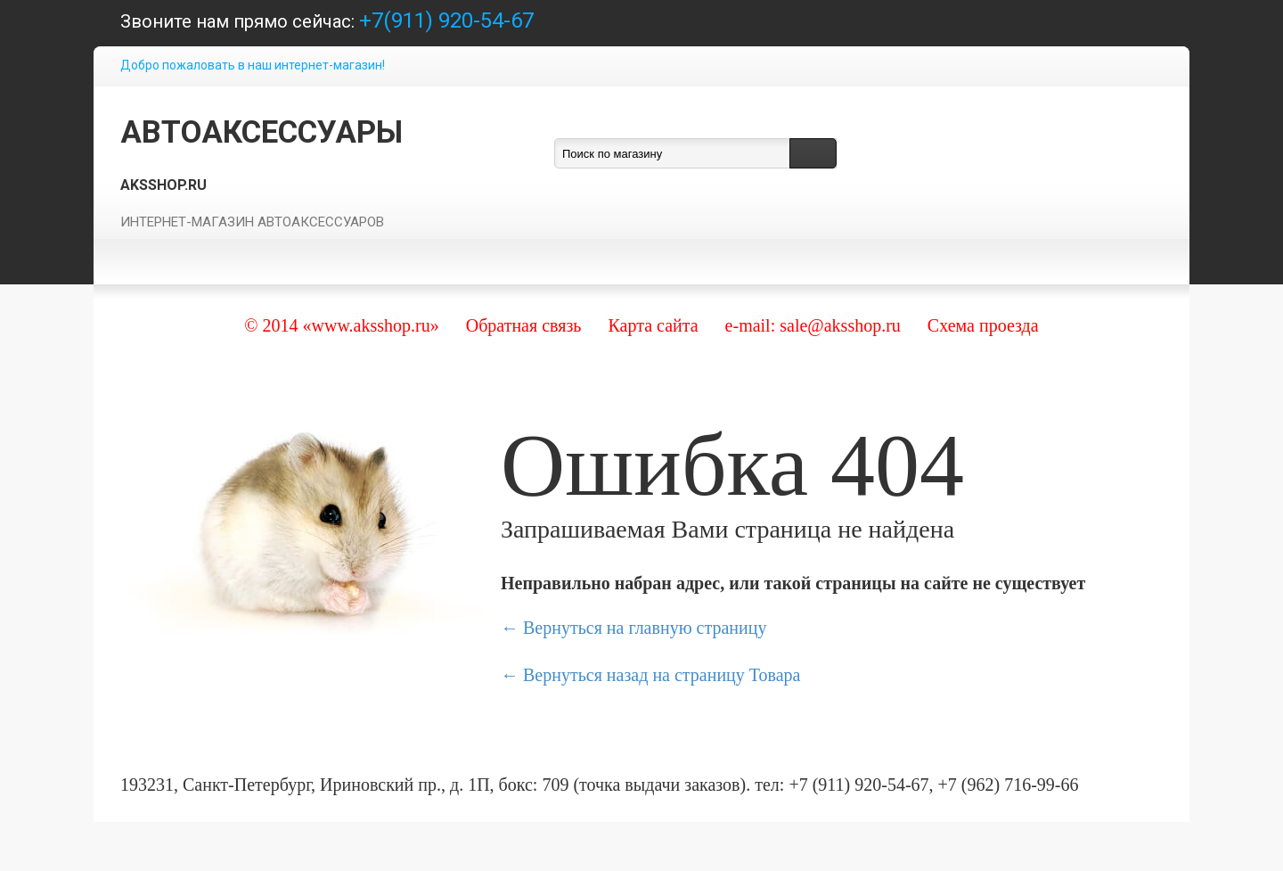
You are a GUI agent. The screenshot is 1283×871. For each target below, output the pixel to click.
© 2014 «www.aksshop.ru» (341, 325)
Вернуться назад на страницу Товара (661, 675)
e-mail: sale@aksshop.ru (813, 325)
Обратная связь (524, 325)
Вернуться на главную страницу (644, 627)
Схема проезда (983, 325)
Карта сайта (653, 325)
